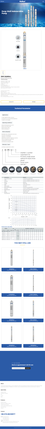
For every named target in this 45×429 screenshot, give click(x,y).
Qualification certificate (4, 393)
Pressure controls (3, 402)
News (1, 396)
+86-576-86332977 (6, 420)
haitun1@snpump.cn (6, 417)
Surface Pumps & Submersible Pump (6, 405)
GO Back (33, 101)
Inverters (2, 408)
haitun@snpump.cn (6, 416)
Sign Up (27, 368)
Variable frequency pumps (5, 404)
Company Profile (3, 392)
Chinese (2, 1)
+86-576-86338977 (8, 414)
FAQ (1, 394)
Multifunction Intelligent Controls (6, 403)
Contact (2, 395)
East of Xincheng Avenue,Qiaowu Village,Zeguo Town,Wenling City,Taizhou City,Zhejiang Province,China (11, 422)
